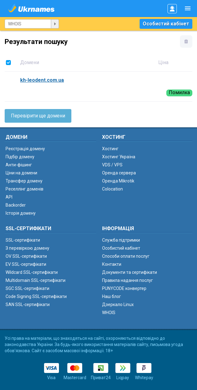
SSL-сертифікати (23, 240)
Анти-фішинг (19, 164)
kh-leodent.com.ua (42, 80)
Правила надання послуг (127, 280)
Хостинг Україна (118, 156)
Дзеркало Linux (118, 304)
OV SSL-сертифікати (26, 256)
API (9, 197)
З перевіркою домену (27, 248)
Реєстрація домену (25, 148)
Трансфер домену (24, 180)
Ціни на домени (21, 172)
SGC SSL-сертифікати (27, 288)
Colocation (112, 188)
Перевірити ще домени (38, 116)
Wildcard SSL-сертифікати (32, 272)
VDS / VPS (112, 164)
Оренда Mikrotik (118, 180)
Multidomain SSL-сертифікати (35, 280)
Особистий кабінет (166, 24)
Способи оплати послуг (126, 256)
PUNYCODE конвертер (124, 288)
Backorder (16, 205)
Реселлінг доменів (24, 188)
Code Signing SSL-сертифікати (36, 296)
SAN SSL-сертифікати (28, 304)
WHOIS (108, 312)
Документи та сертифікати (129, 272)
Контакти (111, 264)
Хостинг (110, 148)
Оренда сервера (119, 172)
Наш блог (111, 296)
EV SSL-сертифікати (26, 264)
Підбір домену (20, 156)
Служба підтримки (121, 240)
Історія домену (21, 213)
